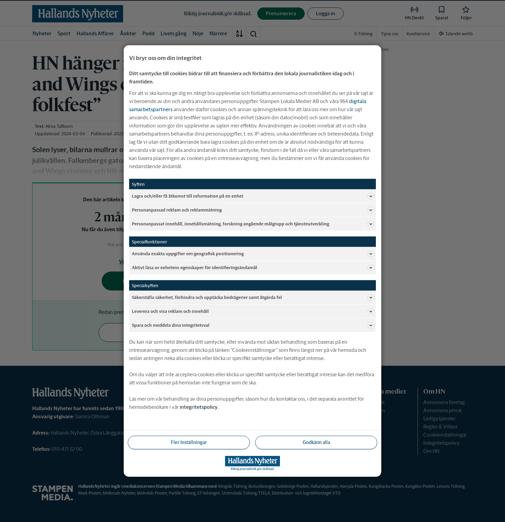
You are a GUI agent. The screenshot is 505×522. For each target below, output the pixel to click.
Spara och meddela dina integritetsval (253, 325)
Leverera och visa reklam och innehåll (253, 311)
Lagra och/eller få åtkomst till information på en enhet (253, 196)
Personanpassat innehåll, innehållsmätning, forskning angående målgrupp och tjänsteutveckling (253, 224)
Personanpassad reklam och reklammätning (253, 210)
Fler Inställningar (189, 442)
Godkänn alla (316, 442)
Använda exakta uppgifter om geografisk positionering (253, 253)
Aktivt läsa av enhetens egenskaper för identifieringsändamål (253, 267)
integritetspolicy (199, 407)
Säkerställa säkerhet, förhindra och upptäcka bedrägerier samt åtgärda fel (253, 297)
